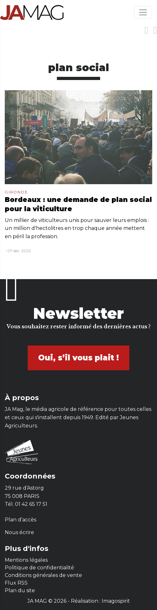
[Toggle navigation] (143, 12)
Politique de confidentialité (39, 568)
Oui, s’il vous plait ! (78, 357)
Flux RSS (16, 583)
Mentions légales (26, 560)
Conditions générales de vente (43, 575)
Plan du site (20, 590)
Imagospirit (116, 601)
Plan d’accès (20, 520)
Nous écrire (19, 532)
